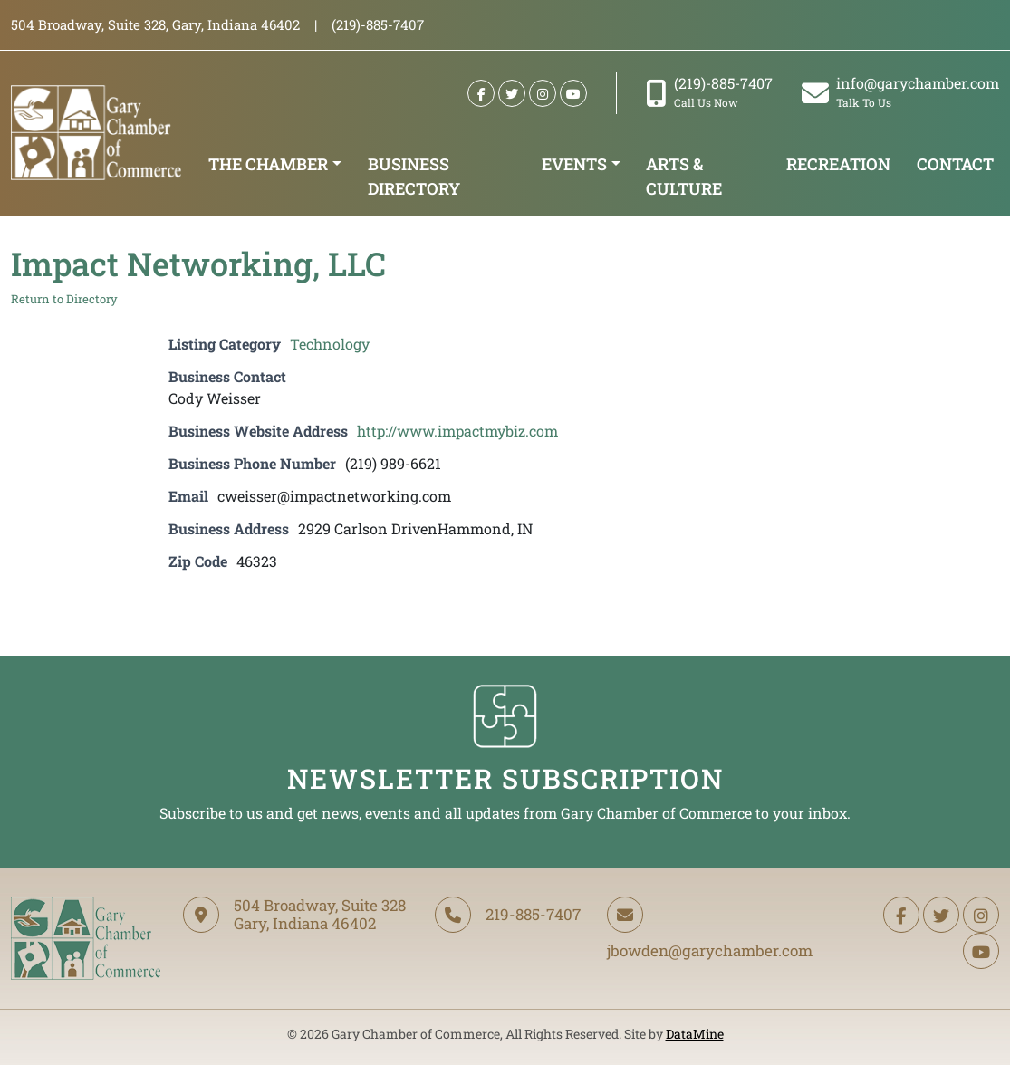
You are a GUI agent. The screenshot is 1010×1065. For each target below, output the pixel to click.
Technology (330, 343)
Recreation (838, 164)
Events (574, 164)
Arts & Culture (684, 176)
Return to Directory (64, 299)
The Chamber (268, 164)
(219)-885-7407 (709, 91)
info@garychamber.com (900, 91)
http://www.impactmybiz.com (457, 430)
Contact (955, 164)
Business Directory (414, 176)
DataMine (695, 1033)
